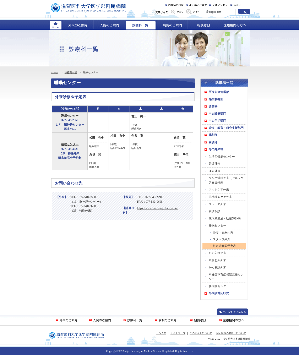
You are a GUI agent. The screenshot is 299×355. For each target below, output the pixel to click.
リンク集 (161, 333)
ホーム (54, 72)
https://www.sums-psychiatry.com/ (157, 208)
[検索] (219, 12)
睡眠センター (69, 115)
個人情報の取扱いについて (231, 333)
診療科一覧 (71, 72)
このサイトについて (201, 333)
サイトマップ (177, 333)
